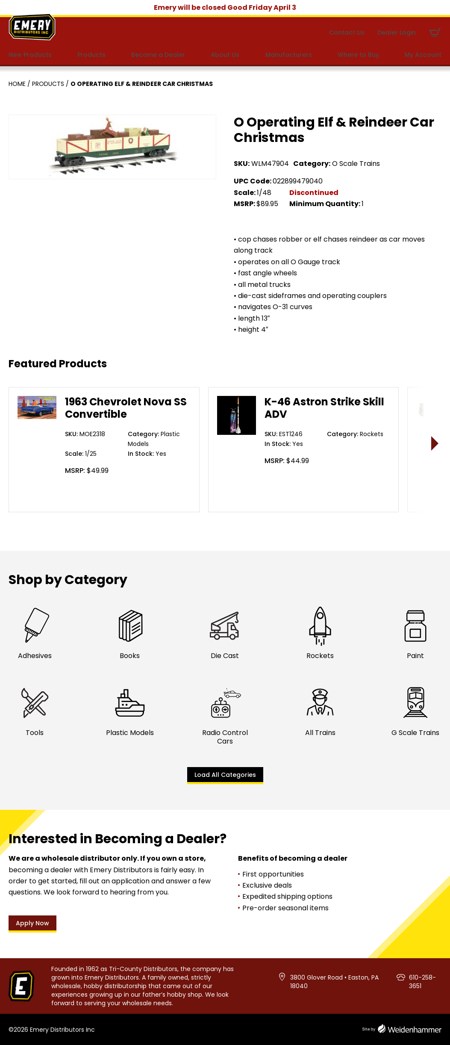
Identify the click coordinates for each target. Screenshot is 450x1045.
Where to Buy (358, 54)
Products (91, 54)
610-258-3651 (422, 981)
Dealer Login (396, 32)
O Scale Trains (356, 163)
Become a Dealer (158, 54)
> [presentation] (435, 443)
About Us (225, 54)
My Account (423, 54)
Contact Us (347, 32)
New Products (30, 54)
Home (17, 84)
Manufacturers (288, 54)
